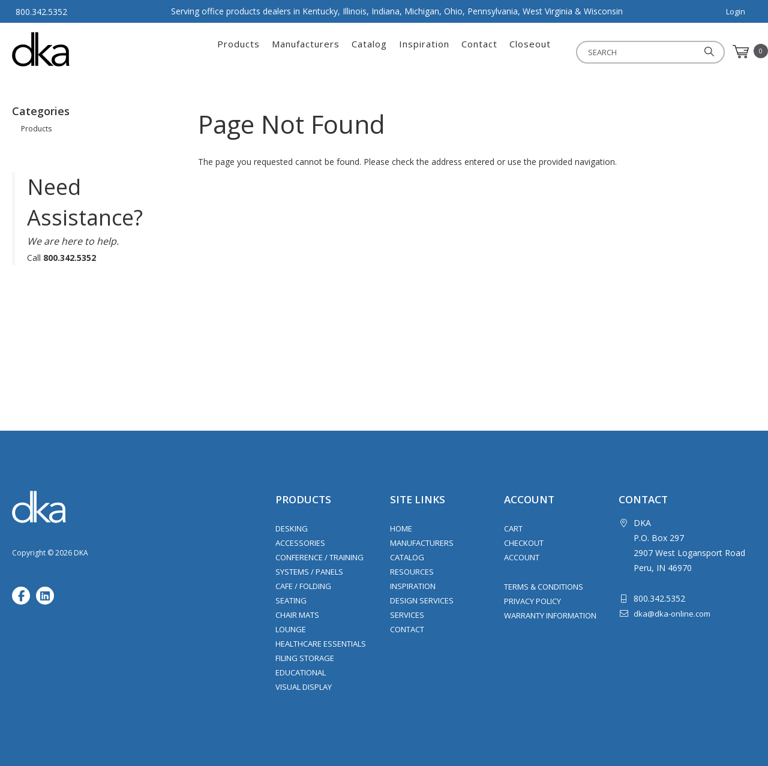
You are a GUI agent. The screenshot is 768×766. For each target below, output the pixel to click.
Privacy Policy (532, 601)
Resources (412, 571)
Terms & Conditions (543, 586)
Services (407, 614)
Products (238, 52)
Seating (291, 600)
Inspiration (424, 52)
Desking (291, 528)
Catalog (369, 52)
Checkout (524, 542)
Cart (513, 528)
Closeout (530, 52)
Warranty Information (550, 615)
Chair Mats (297, 614)
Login (735, 11)
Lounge (290, 629)
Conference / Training (319, 557)
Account (521, 557)
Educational (300, 672)
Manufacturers (306, 52)
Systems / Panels (309, 571)
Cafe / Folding (303, 586)
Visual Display (303, 686)
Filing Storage (304, 658)
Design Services (422, 600)
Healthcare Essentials (320, 643)
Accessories (300, 542)
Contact (479, 52)
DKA (71, 49)
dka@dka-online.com (672, 613)
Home (401, 528)
